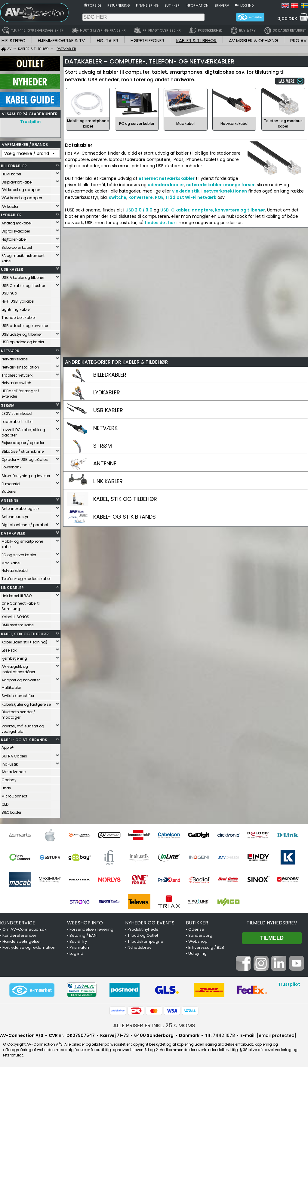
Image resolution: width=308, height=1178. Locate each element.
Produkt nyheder (144, 929)
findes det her (160, 223)
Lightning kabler (16, 309)
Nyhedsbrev (139, 947)
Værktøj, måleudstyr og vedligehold (23, 728)
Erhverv (221, 5)
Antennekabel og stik (20, 508)
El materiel (11, 483)
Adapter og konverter (21, 680)
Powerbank (11, 467)
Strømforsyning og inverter (26, 475)
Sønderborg (200, 935)
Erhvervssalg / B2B (206, 947)
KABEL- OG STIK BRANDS (24, 739)
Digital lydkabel (16, 231)
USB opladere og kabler (23, 341)
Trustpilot (30, 122)
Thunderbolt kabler (19, 317)
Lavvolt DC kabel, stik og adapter (23, 432)
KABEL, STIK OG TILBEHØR (25, 634)
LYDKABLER (11, 214)
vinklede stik (185, 191)
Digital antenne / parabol (25, 524)
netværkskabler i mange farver (220, 185)
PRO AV (298, 40)
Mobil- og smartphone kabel (22, 544)
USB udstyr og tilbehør (22, 334)
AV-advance (14, 771)
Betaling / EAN (83, 935)
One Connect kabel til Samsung (21, 606)
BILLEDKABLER (14, 165)
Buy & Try (78, 941)
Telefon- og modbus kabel (26, 578)
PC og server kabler (19, 554)
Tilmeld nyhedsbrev (272, 922)
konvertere (140, 197)
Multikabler (11, 687)
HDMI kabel (11, 174)
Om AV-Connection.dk (24, 929)
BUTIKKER (197, 922)
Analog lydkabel (17, 223)
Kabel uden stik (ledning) (24, 642)
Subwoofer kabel (17, 247)
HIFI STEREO (14, 40)
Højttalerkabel (14, 239)
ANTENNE (9, 500)
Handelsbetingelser (21, 941)
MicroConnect (14, 796)
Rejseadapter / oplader (23, 442)
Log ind (247, 5)
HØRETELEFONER (147, 40)
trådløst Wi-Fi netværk (190, 197)
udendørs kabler (166, 185)
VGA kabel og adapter (22, 197)
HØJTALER (107, 40)
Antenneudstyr (15, 516)
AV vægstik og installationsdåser (18, 669)
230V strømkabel (17, 413)
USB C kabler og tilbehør (23, 285)
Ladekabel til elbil (17, 421)
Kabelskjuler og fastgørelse (26, 704)
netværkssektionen (225, 191)
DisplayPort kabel (17, 182)
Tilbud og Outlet (143, 935)
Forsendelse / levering (91, 929)
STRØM (7, 405)
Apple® (8, 747)
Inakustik (10, 764)
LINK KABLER (12, 587)
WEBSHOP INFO (85, 922)
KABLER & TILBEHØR (196, 40)
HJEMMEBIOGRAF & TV (61, 40)
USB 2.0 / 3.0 (138, 210)
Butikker (172, 5)
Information (197, 5)
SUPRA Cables (14, 756)
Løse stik (9, 650)
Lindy (6, 788)
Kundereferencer (19, 935)
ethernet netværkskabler (167, 178)
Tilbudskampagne (145, 941)
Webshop (198, 941)
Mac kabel (11, 563)
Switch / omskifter (18, 695)
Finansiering (147, 5)
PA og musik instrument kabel (23, 258)
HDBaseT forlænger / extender (20, 393)
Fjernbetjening (14, 658)
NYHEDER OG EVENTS (149, 922)
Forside (94, 5)
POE (159, 197)
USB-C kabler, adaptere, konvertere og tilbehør (212, 210)
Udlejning (197, 953)
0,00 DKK (287, 19)
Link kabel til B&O (17, 595)
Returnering (118, 5)
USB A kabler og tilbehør (23, 277)
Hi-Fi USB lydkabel (18, 301)
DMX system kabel (18, 625)
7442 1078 (224, 1035)
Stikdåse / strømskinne (23, 451)
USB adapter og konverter (25, 325)
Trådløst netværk (17, 375)
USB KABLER (12, 269)
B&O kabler (11, 812)
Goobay (9, 779)
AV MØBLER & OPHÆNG (253, 40)
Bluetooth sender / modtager (18, 714)
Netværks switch (16, 382)
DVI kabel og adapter (21, 189)
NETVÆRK (10, 350)
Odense (196, 929)
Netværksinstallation (20, 367)
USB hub (9, 293)
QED (5, 804)
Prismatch (79, 947)
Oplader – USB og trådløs (25, 459)
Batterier (9, 491)
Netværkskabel (15, 359)
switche (117, 197)
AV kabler (10, 206)
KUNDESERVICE (17, 922)
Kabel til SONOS (15, 616)
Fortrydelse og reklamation (28, 947)
